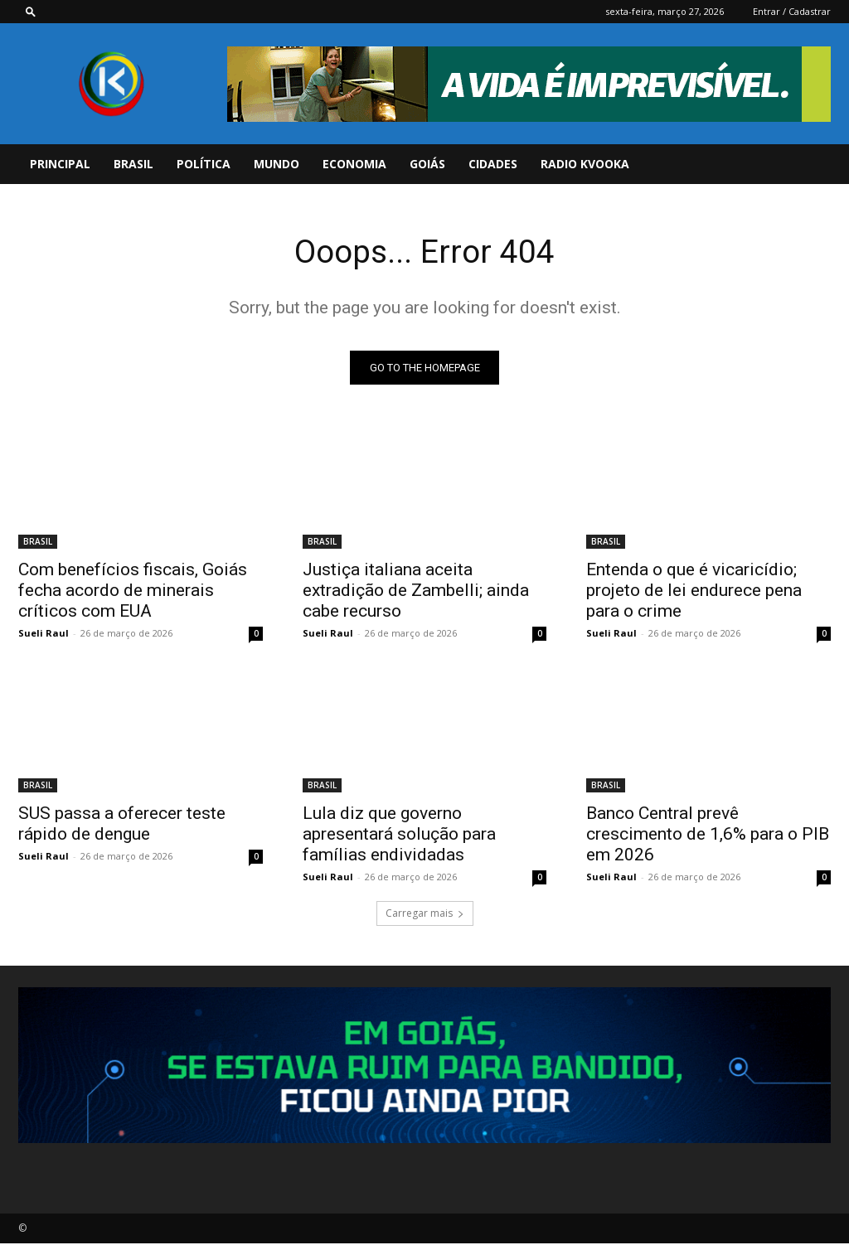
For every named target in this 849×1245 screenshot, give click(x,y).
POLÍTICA (203, 164)
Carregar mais (425, 915)
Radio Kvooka (585, 164)
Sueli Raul (43, 633)
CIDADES (492, 164)
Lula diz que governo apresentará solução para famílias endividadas (399, 835)
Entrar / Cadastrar (792, 11)
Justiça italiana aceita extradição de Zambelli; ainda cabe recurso (416, 591)
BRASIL (133, 164)
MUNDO (276, 164)
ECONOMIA (354, 164)
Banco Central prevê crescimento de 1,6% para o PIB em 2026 (707, 835)
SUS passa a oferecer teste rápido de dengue (122, 825)
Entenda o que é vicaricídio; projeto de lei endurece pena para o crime (694, 591)
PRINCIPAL (60, 164)
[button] (30, 11)
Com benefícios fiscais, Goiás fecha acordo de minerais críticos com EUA (132, 591)
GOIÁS (427, 164)
